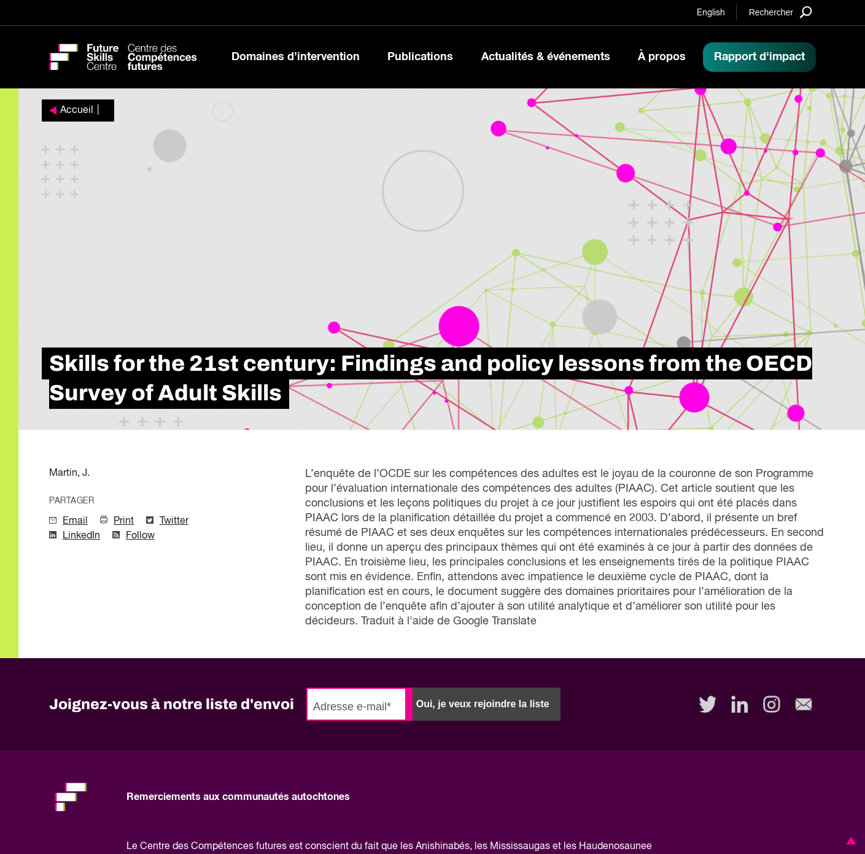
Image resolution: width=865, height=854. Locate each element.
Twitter (174, 521)
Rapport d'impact (759, 57)
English (711, 13)
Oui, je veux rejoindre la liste (482, 704)
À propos (662, 57)
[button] (849, 840)
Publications (420, 57)
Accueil (76, 110)
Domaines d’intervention (295, 57)
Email (75, 521)
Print (124, 521)
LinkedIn (81, 536)
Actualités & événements (545, 57)
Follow (140, 536)
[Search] (780, 12)
